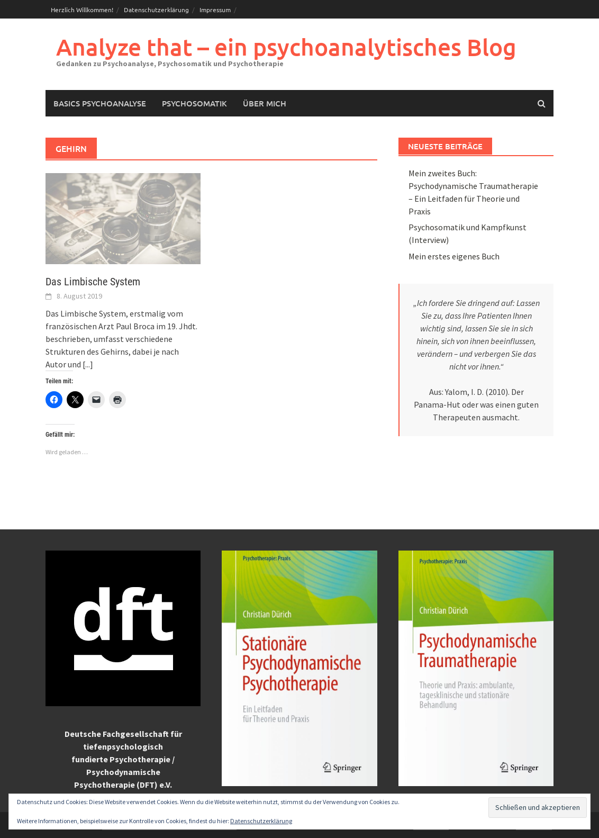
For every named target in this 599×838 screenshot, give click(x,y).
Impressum (215, 9)
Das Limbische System (93, 281)
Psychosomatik (194, 103)
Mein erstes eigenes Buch (454, 256)
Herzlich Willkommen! (82, 9)
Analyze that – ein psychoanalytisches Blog (286, 46)
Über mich (264, 103)
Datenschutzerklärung (156, 9)
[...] (88, 364)
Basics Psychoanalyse (99, 103)
